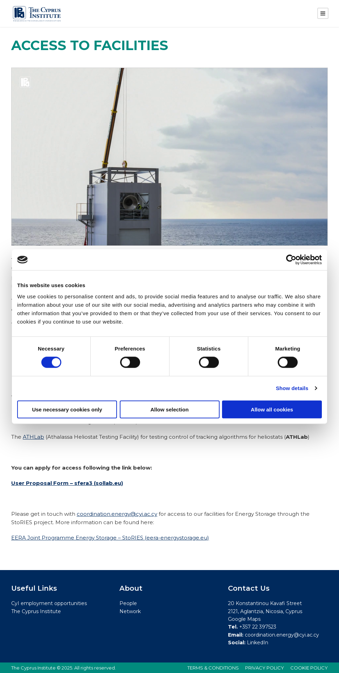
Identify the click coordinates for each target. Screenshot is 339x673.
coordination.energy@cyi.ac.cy (117, 514)
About (131, 588)
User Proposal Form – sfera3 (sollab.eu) (67, 483)
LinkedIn (257, 642)
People (128, 603)
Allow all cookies (272, 409)
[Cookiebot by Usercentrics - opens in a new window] (291, 260)
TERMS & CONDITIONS (213, 668)
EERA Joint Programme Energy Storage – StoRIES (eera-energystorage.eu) (110, 537)
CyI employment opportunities (49, 603)
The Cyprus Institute (36, 611)
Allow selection (169, 409)
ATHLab (33, 436)
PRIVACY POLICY (264, 668)
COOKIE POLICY (309, 668)
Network (130, 611)
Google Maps (244, 619)
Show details (292, 388)
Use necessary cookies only (67, 409)
